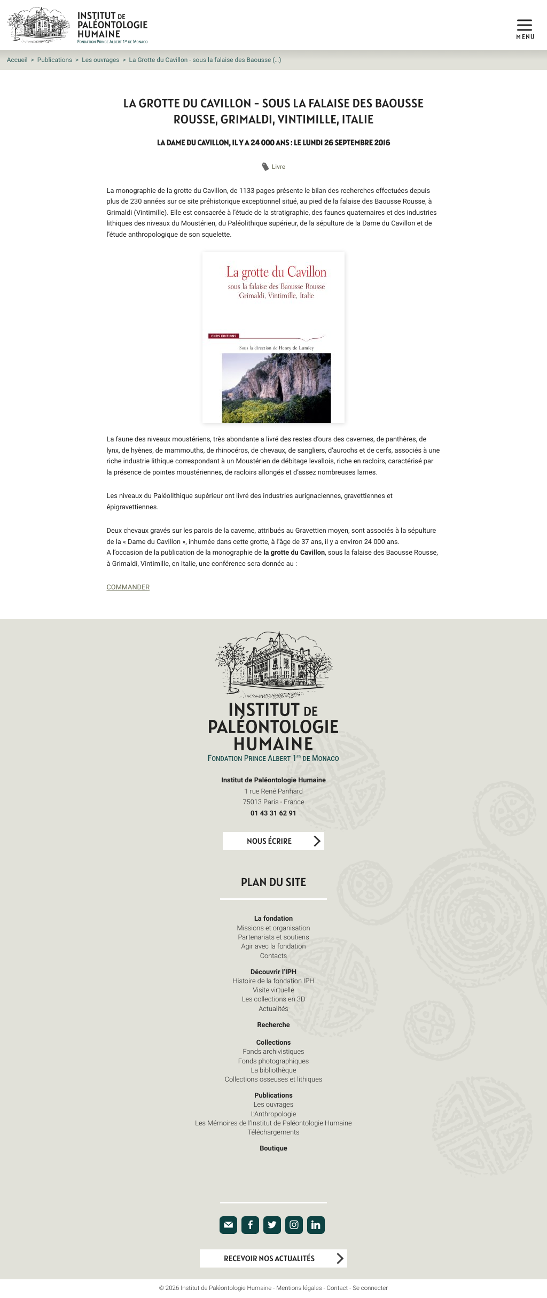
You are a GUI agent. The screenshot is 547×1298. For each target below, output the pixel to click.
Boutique (273, 1148)
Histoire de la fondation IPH (273, 980)
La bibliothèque (273, 1070)
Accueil (17, 60)
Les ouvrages (100, 60)
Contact (337, 1288)
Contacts (273, 955)
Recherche (273, 1024)
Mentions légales (299, 1288)
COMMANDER (128, 587)
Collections (273, 1042)
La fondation (273, 918)
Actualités (273, 1008)
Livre (278, 166)
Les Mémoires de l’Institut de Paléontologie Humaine (273, 1123)
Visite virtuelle (273, 989)
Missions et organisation (273, 927)
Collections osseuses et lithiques (273, 1079)
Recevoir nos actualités (269, 1259)
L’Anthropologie (273, 1113)
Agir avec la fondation (273, 946)
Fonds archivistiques (273, 1051)
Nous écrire (269, 841)
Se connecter (370, 1288)
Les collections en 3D (274, 999)
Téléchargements (273, 1132)
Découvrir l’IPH (273, 971)
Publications (54, 60)
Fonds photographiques (273, 1061)
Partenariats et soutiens (273, 937)
